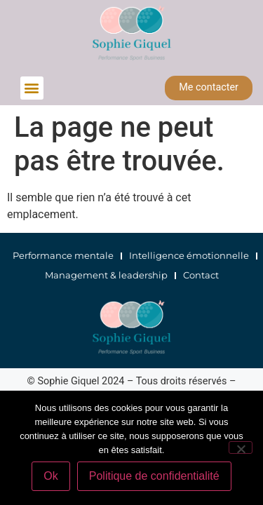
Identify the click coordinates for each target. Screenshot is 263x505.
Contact (201, 275)
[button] (31, 88)
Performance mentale (63, 255)
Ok (50, 476)
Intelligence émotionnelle (189, 255)
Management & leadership (106, 275)
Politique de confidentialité (154, 476)
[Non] (240, 447)
